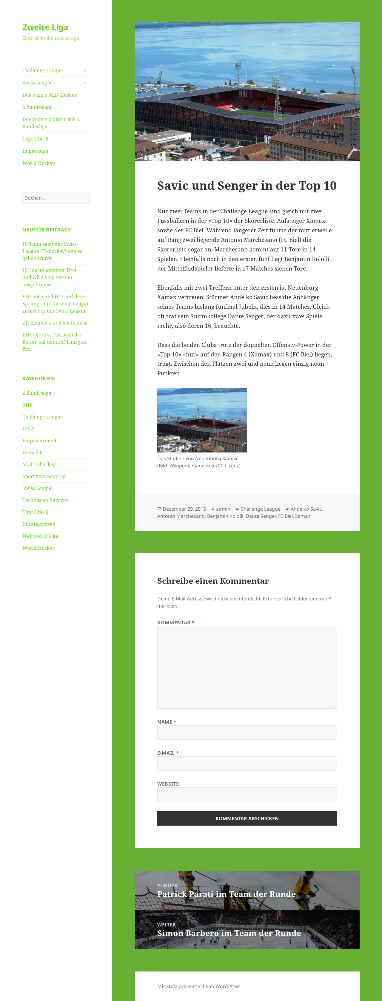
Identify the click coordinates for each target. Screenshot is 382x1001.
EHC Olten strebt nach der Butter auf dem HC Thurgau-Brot (54, 341)
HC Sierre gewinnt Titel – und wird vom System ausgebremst (51, 277)
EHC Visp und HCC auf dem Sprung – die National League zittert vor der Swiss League (56, 303)
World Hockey (38, 163)
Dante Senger (261, 516)
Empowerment (39, 440)
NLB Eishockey (39, 464)
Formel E (32, 452)
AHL (27, 404)
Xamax (302, 516)
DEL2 (28, 428)
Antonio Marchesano (181, 516)
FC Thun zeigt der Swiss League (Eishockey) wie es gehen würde (52, 251)
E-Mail (168, 753)
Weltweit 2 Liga (40, 536)
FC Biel (285, 516)
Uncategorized (39, 524)
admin (223, 509)
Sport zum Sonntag (44, 476)
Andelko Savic (306, 509)
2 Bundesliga (36, 107)
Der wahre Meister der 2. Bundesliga (51, 123)
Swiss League (37, 82)
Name (167, 722)
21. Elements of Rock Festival (55, 322)
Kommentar (176, 622)
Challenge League (42, 70)
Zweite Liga (45, 27)
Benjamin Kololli (225, 516)
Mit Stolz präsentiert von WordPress (198, 986)
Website (168, 784)
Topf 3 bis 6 (35, 138)
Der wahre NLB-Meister (49, 95)
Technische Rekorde (45, 500)
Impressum (35, 151)
